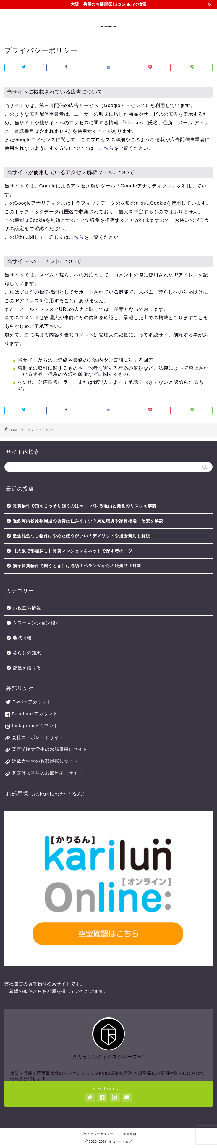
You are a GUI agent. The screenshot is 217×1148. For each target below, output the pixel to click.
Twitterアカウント (32, 701)
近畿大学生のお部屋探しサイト (45, 761)
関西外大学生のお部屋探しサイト (47, 772)
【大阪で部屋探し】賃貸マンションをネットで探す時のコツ (72, 551)
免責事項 (129, 1134)
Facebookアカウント (35, 713)
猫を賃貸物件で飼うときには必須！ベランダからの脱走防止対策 (77, 566)
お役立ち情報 (27, 607)
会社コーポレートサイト (38, 737)
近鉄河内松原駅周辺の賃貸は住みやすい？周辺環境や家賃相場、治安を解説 (88, 521)
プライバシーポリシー (97, 1134)
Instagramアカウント (35, 725)
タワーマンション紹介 (36, 622)
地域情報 (22, 637)
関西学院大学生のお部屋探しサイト (50, 749)
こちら (106, 148)
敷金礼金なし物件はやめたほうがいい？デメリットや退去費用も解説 (81, 536)
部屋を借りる (27, 667)
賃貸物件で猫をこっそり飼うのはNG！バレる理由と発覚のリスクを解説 (85, 506)
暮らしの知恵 (27, 652)
